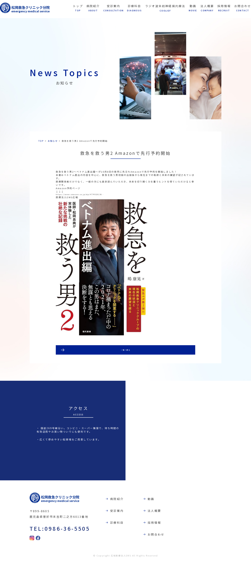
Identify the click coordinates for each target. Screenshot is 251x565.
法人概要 (156, 515)
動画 (152, 503)
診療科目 (118, 527)
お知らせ (53, 140)
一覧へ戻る (125, 353)
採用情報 (156, 527)
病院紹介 (118, 503)
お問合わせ (157, 539)
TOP (41, 140)
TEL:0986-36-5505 (58, 532)
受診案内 (118, 515)
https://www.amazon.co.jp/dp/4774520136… (91, 196)
